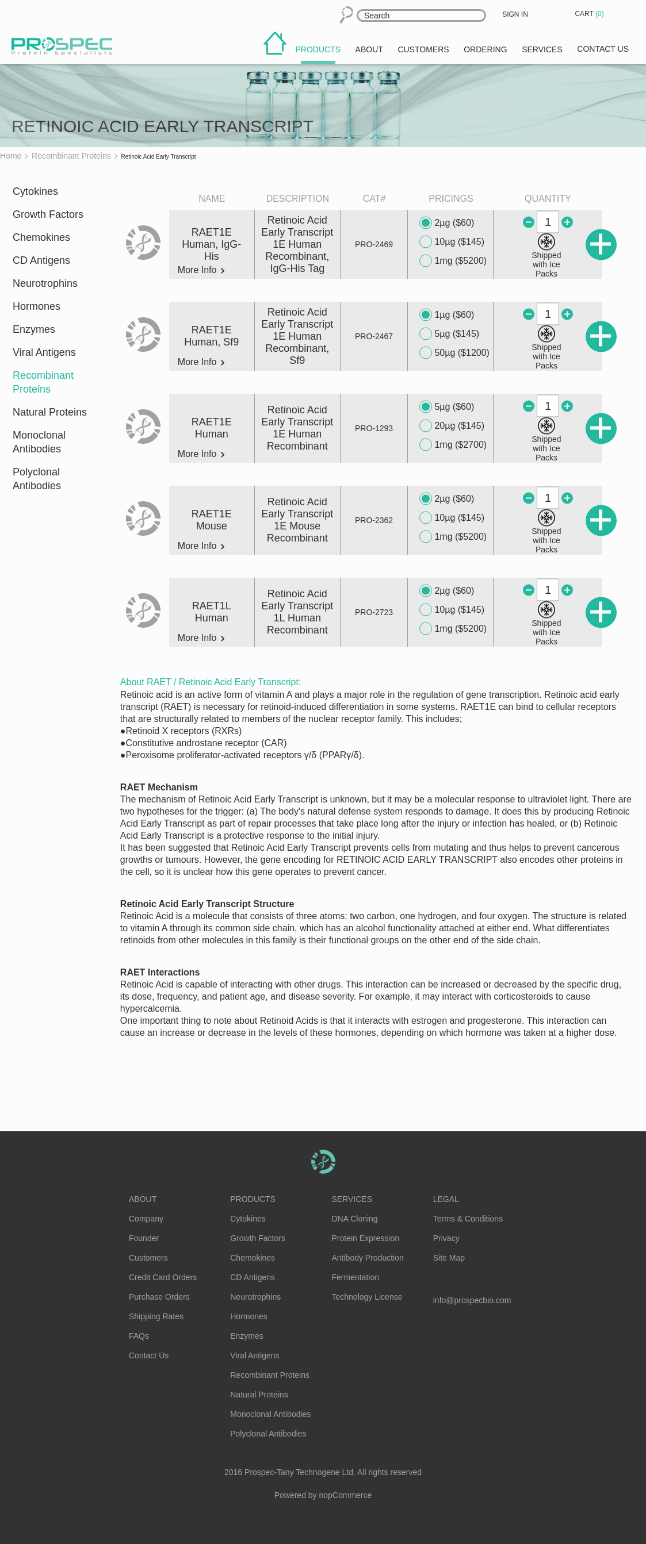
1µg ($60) (446, 315)
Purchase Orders (159, 1296)
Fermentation (355, 1277)
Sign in (515, 14)
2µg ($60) (446, 223)
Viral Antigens (44, 352)
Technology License (367, 1296)
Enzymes (34, 329)
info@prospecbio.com (472, 1300)
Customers (148, 1257)
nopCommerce (345, 1495)
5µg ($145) (449, 334)
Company (146, 1218)
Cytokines (35, 191)
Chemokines (41, 237)
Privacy (446, 1238)
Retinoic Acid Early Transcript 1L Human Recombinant (297, 612)
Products (253, 1199)
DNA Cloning (355, 1218)
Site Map (449, 1257)
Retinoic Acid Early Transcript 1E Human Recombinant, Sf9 (297, 336)
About (142, 1199)
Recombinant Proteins (43, 382)
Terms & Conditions (468, 1218)
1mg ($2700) (453, 445)
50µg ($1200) (454, 353)
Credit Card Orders (163, 1277)
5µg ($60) (446, 407)
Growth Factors (48, 214)
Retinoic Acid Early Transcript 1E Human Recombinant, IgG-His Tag (297, 244)
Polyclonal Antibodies (37, 478)
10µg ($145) (451, 242)
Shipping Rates (156, 1316)
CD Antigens (41, 260)
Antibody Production (368, 1257)
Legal (446, 1199)
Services (352, 1199)
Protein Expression (366, 1238)
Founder (144, 1238)
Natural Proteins (50, 412)
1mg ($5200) (453, 261)
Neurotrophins (45, 283)
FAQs (139, 1336)
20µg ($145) (451, 426)
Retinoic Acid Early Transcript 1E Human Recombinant (297, 428)
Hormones (36, 306)
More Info (201, 270)
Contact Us (149, 1355)
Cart (590, 14)
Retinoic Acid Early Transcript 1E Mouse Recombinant (297, 520)
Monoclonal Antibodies (39, 442)
